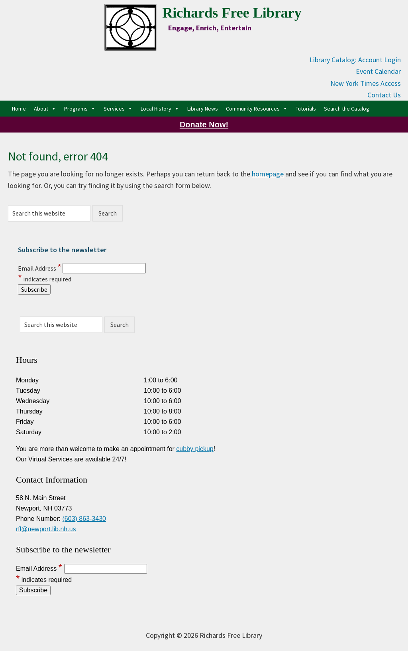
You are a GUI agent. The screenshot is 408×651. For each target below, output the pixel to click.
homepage (268, 173)
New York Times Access (365, 83)
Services (118, 109)
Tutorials (306, 108)
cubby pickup (194, 448)
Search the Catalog (346, 108)
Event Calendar (378, 71)
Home (19, 108)
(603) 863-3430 (84, 518)
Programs (80, 109)
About (45, 109)
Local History (160, 109)
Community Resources (257, 109)
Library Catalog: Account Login (355, 59)
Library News (202, 108)
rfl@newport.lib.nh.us (46, 529)
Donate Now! (204, 124)
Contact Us (384, 94)
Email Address (39, 268)
